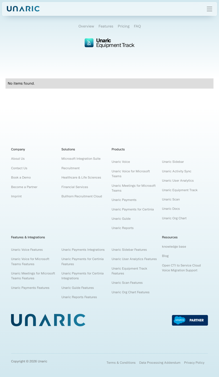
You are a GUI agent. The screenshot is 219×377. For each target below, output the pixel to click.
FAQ (137, 26)
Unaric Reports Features (79, 297)
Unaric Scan (171, 199)
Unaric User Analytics (178, 180)
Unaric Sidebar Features (129, 249)
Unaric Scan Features (127, 282)
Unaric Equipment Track (180, 190)
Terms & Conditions (121, 362)
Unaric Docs (171, 208)
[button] (209, 9)
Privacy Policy (194, 362)
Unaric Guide (121, 218)
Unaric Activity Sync (177, 171)
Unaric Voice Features (27, 249)
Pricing (123, 26)
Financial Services (74, 187)
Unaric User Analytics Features (134, 259)
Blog (165, 256)
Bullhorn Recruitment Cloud (81, 196)
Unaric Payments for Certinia (133, 209)
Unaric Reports (123, 228)
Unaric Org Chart (174, 218)
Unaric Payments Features (30, 288)
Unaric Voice (121, 161)
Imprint (16, 196)
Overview (86, 26)
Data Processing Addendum (160, 362)
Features (106, 26)
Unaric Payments (124, 200)
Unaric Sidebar (173, 161)
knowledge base (174, 246)
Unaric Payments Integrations (83, 249)
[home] (23, 9)
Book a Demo (21, 177)
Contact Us (19, 168)
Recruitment (70, 168)
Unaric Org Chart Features (131, 292)
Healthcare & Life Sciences (81, 177)
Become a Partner (24, 187)
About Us (18, 158)
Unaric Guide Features (77, 288)
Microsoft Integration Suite (81, 158)
